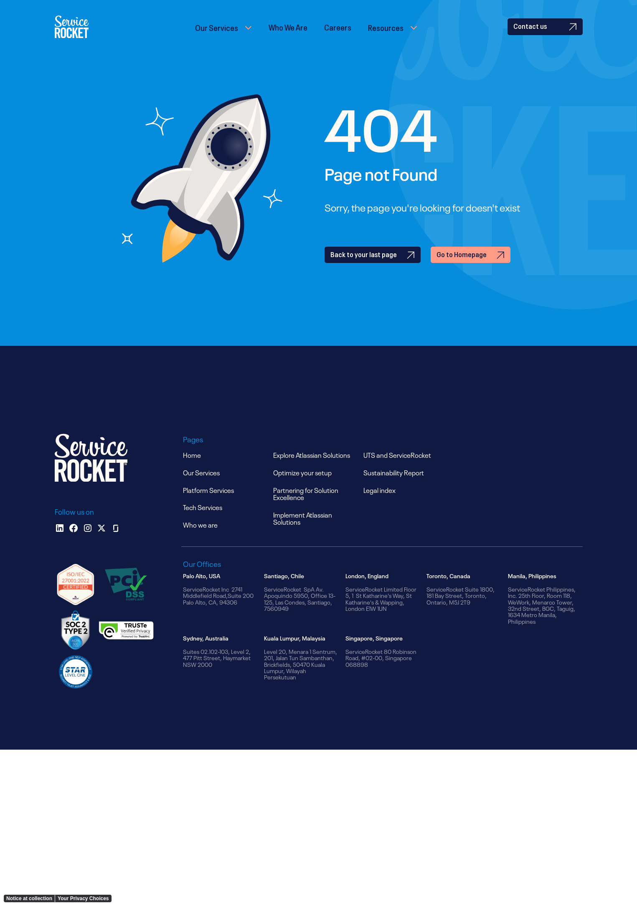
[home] (83, 34)
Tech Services (202, 522)
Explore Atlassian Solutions (311, 469)
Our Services (216, 34)
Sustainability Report (393, 487)
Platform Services (208, 505)
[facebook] (74, 543)
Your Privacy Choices (83, 898)
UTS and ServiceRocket (397, 469)
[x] (101, 543)
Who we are (200, 539)
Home (192, 469)
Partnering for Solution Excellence (305, 508)
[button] (223, 34)
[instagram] (88, 543)
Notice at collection (29, 898)
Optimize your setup (302, 487)
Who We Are (288, 34)
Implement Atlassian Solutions (302, 533)
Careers (337, 34)
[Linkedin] (60, 543)
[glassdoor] (116, 543)
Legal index (379, 505)
